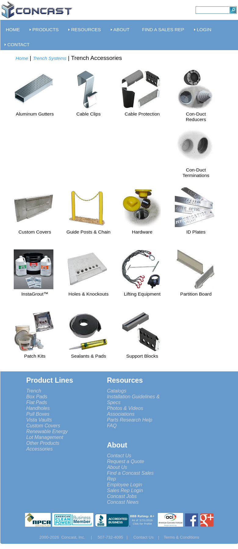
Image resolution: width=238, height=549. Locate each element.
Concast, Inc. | (78, 537)
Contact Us (119, 455)
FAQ (112, 425)
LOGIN (204, 29)
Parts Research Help (129, 419)
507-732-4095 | (115, 537)
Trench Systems (50, 58)
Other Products (42, 443)
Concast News (123, 502)
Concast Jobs (122, 496)
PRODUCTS (45, 29)
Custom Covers (43, 425)
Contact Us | (148, 537)
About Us (117, 467)
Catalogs (116, 390)
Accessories (39, 448)
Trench (33, 390)
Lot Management (44, 437)
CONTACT (18, 44)
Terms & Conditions (182, 537)
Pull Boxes (37, 414)
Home (22, 58)
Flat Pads (36, 402)
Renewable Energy (47, 431)
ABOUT (122, 29)
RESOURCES (86, 29)
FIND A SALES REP (163, 29)
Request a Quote (125, 461)
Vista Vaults (39, 419)
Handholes (38, 408)
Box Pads (36, 396)
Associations (120, 414)
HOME (13, 29)
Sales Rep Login (125, 490)
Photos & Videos (125, 408)
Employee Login (124, 484)
